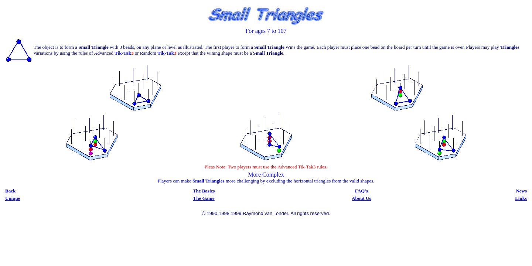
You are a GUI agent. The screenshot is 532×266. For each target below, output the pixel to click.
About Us (361, 198)
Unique (12, 198)
